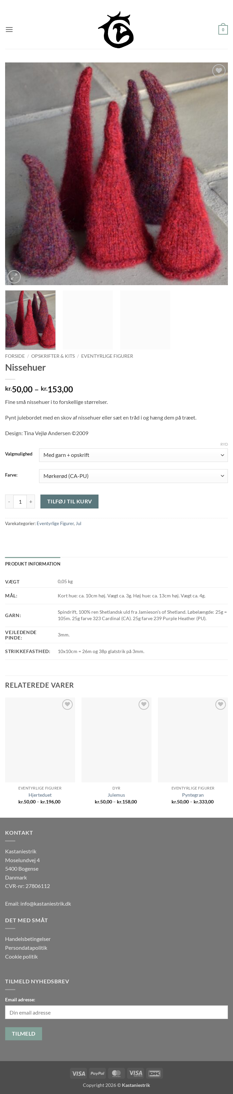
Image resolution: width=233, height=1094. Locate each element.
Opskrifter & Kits (53, 356)
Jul (78, 523)
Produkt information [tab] (32, 564)
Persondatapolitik (26, 947)
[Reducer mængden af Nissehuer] (9, 501)
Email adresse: (20, 999)
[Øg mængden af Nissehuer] (31, 501)
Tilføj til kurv (69, 501)
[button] (9, 29)
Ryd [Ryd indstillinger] (224, 444)
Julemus (116, 795)
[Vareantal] (20, 501)
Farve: (11, 475)
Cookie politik (21, 956)
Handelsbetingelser (28, 938)
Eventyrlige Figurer (107, 356)
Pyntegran (193, 795)
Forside (15, 356)
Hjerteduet (40, 795)
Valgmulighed (18, 454)
